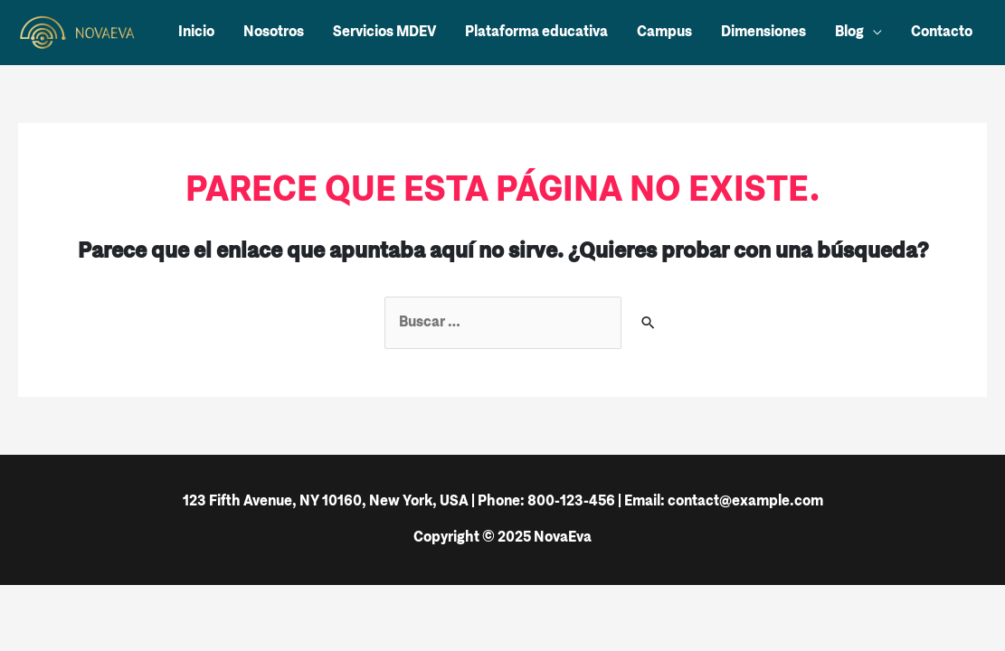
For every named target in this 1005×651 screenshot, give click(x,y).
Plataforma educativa (536, 32)
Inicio (196, 32)
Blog (849, 32)
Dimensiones (763, 32)
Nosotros (273, 32)
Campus (664, 32)
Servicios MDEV (384, 32)
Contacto (941, 32)
